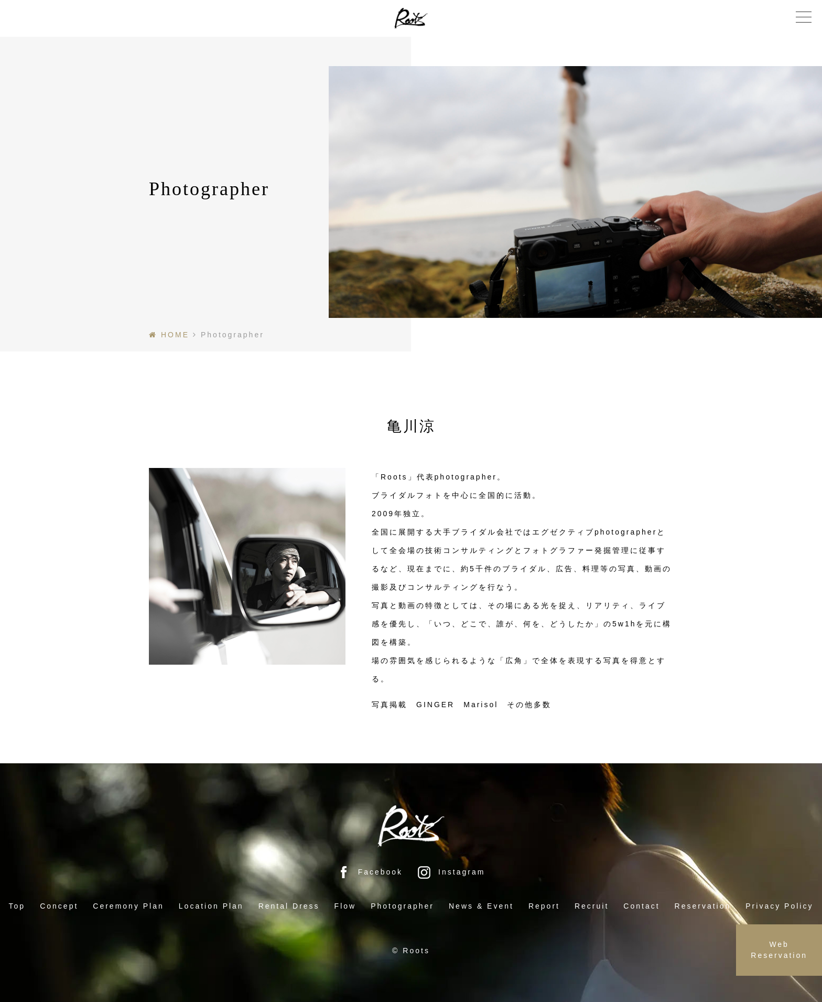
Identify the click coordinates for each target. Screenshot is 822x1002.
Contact (641, 906)
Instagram (451, 872)
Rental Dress (289, 906)
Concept (59, 906)
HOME (175, 335)
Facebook (370, 872)
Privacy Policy (779, 906)
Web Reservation (779, 950)
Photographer (402, 906)
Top (17, 906)
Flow (345, 906)
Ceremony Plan (128, 906)
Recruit (592, 906)
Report (544, 906)
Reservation (703, 906)
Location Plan (211, 906)
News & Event (481, 906)
